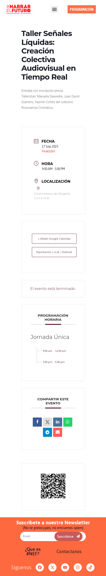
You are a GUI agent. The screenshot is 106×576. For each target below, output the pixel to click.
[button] (54, 7)
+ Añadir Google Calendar (54, 238)
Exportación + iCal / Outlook (54, 252)
